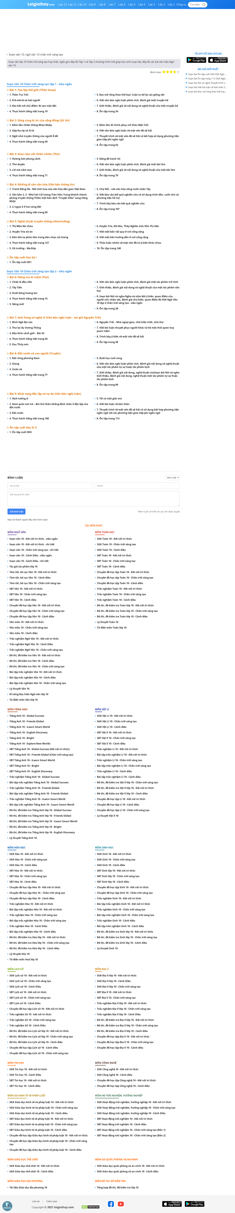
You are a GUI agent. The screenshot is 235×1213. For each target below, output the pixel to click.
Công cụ (181, 4)
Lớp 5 (131, 4)
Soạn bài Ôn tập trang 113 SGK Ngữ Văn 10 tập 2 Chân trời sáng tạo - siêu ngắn (207, 78)
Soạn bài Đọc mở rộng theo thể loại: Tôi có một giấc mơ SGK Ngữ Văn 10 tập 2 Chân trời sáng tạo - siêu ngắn (207, 91)
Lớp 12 (62, 4)
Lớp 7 (112, 4)
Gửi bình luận (16, 511)
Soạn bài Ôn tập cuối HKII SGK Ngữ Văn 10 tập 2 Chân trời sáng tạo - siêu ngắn (207, 74)
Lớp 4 (141, 4)
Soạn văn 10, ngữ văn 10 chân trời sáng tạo (36, 54)
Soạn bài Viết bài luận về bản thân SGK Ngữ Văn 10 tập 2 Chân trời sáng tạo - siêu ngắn (207, 87)
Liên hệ (36, 1201)
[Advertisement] (93, 452)
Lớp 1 (171, 4)
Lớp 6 (121, 4)
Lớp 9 (92, 4)
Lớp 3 (151, 4)
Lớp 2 (161, 4)
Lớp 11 (72, 4)
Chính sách (51, 1201)
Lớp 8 (102, 4)
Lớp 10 (82, 4)
